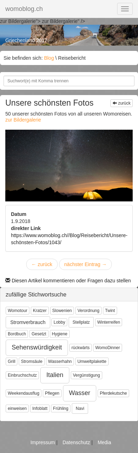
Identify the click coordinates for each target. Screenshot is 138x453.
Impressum (43, 442)
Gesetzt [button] (38, 333)
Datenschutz (77, 442)
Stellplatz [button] (81, 322)
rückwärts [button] (80, 347)
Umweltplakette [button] (92, 361)
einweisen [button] (17, 408)
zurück (122, 103)
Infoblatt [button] (39, 408)
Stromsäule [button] (31, 361)
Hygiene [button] (60, 333)
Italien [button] (54, 374)
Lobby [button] (59, 322)
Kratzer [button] (40, 310)
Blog (49, 58)
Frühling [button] (60, 408)
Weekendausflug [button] (23, 393)
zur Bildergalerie (23, 120)
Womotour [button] (17, 310)
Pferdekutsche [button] (113, 393)
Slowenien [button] (62, 310)
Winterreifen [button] (108, 322)
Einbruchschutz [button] (22, 375)
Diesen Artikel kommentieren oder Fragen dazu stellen (68, 280)
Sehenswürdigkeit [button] (37, 347)
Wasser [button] (79, 392)
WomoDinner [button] (107, 347)
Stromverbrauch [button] (28, 322)
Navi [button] (80, 408)
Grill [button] (11, 361)
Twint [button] (110, 310)
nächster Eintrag (85, 264)
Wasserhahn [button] (60, 361)
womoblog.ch (24, 8)
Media (104, 442)
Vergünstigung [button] (86, 375)
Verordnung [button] (88, 310)
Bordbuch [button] (17, 333)
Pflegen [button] (52, 393)
